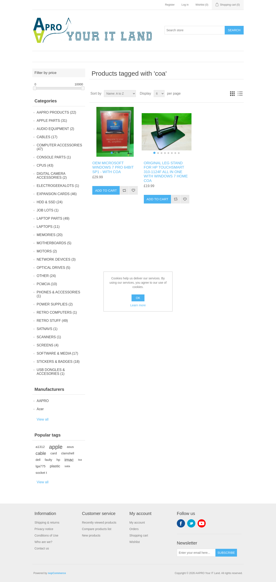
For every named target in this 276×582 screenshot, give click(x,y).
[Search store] (195, 30)
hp (58, 460)
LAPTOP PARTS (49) (53, 218)
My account (137, 522)
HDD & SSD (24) (50, 202)
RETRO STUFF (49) (52, 320)
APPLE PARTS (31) (52, 120)
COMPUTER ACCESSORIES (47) (59, 147)
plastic (55, 466)
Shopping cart (138, 535)
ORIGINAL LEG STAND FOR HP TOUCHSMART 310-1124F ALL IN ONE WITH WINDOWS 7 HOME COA (166, 172)
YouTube (202, 523)
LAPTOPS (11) (48, 226)
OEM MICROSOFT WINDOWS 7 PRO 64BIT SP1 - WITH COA (112, 167)
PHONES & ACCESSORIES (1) (58, 294)
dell (38, 460)
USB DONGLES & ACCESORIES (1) (51, 371)
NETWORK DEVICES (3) (56, 259)
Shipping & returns (46, 522)
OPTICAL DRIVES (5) (53, 267)
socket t (41, 472)
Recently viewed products (99, 522)
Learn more (138, 305)
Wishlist (134, 542)
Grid (232, 93)
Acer (40, 409)
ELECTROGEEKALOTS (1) (58, 186)
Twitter (191, 523)
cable (41, 453)
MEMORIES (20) (50, 235)
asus (70, 447)
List (240, 93)
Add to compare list (124, 190)
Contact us (41, 548)
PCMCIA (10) (47, 284)
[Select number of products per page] (159, 93)
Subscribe (226, 552)
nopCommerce (57, 573)
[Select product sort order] (120, 93)
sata (67, 466)
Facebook (181, 523)
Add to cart (106, 190)
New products (91, 535)
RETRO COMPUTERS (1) (57, 312)
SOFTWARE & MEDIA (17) (57, 353)
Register (170, 4)
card (53, 453)
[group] (115, 132)
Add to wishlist (133, 190)
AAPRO (43, 401)
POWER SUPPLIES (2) (55, 304)
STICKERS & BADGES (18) (58, 361)
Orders (134, 529)
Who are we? (43, 542)
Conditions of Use (46, 535)
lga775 (40, 466)
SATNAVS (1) (47, 329)
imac (69, 459)
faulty (48, 460)
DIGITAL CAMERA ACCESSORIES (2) (52, 175)
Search (234, 30)
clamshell (67, 453)
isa (80, 459)
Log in (185, 4)
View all (43, 419)
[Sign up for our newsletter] (196, 553)
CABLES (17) (47, 137)
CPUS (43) (45, 165)
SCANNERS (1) (49, 337)
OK (138, 298)
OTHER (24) (46, 276)
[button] (112, 153)
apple (56, 447)
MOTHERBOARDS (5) (54, 243)
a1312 (40, 447)
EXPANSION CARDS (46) (57, 194)
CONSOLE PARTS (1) (54, 157)
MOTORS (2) (47, 251)
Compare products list (96, 529)
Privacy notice (43, 529)
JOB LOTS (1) (47, 210)
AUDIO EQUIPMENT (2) (55, 129)
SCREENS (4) (47, 345)
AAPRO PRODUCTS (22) (56, 112)
